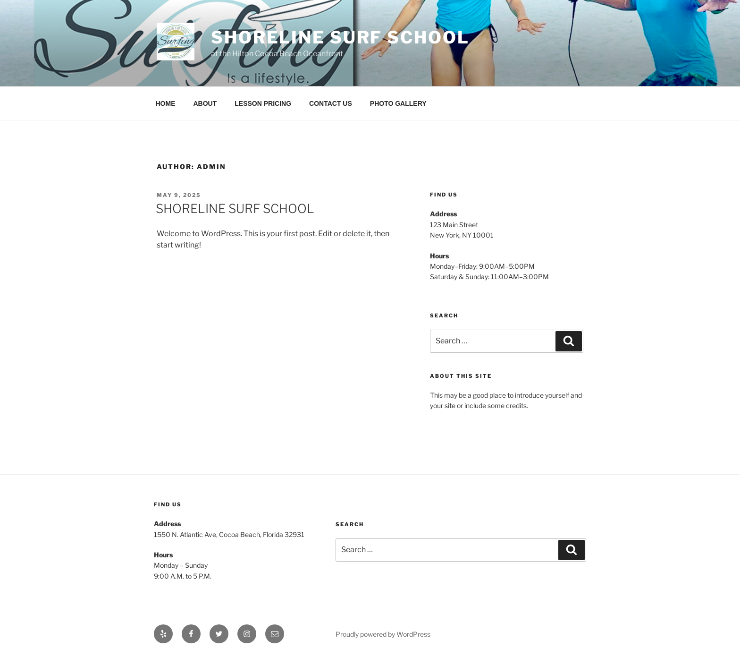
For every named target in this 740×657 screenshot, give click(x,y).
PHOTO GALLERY (398, 103)
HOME (166, 103)
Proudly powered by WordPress (383, 634)
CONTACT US (330, 103)
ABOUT (205, 103)
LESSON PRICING (263, 103)
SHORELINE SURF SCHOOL (235, 208)
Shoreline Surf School (340, 37)
